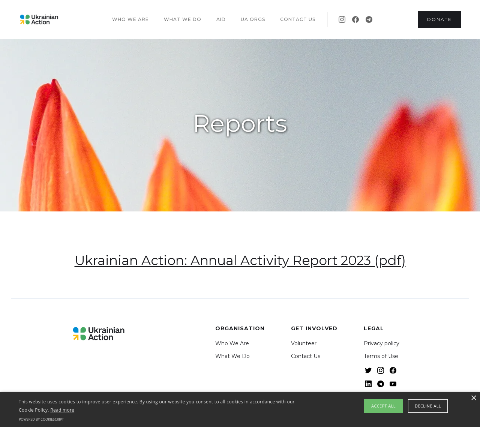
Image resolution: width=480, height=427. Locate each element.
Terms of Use (381, 356)
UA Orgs (253, 19)
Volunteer (303, 343)
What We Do (232, 356)
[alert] (240, 409)
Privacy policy (381, 343)
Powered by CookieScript (41, 419)
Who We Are (232, 343)
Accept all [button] (383, 406)
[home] (39, 19)
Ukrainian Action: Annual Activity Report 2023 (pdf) (240, 260)
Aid (221, 19)
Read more (62, 410)
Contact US (297, 19)
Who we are (130, 19)
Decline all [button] (428, 406)
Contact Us (305, 356)
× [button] (473, 398)
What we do (182, 19)
